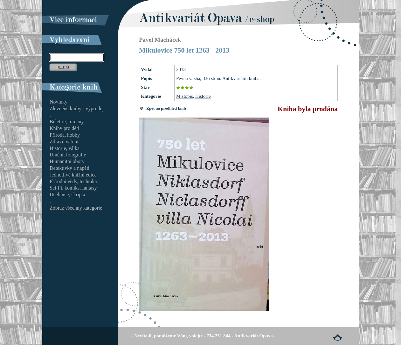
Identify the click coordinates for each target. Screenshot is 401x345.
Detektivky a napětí (69, 168)
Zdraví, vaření (64, 141)
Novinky (58, 101)
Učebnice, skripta (67, 194)
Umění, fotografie (68, 154)
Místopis (184, 96)
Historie (203, 96)
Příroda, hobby (65, 135)
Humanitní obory (67, 161)
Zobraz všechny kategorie (76, 208)
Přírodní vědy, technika (73, 181)
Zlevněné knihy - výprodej (77, 108)
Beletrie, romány (67, 121)
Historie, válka (65, 148)
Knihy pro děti (64, 128)
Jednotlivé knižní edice (73, 174)
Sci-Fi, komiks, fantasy (73, 187)
